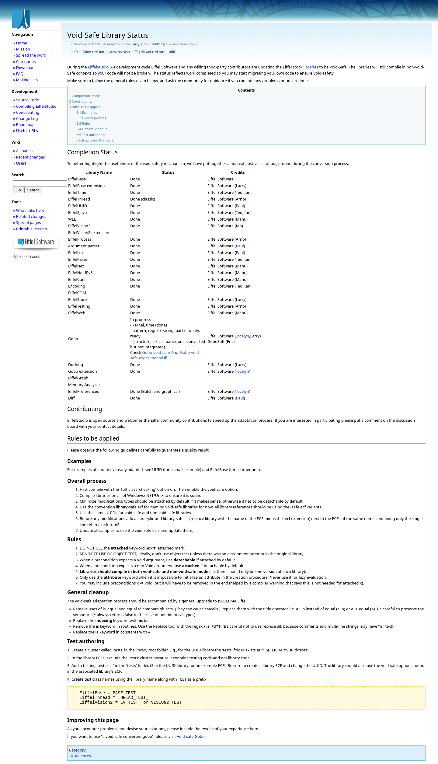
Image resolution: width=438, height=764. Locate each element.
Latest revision (119, 52)
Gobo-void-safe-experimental (165, 355)
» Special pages (27, 222)
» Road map (24, 124)
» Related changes (29, 216)
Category (77, 750)
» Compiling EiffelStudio (35, 106)
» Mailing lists (25, 79)
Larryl (135, 44)
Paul (240, 205)
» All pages (23, 150)
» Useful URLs (25, 130)
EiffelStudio (98, 67)
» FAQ (18, 73)
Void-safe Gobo (190, 736)
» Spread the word (29, 55)
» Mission (21, 49)
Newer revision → (155, 52)
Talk (145, 44)
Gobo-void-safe (156, 352)
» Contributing (26, 112)
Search (18, 174)
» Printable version (30, 229)
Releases (83, 756)
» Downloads (24, 67)
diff (74, 52)
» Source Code (26, 100)
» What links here (28, 210)
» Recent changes (29, 157)
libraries (310, 67)
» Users (19, 163)
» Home (20, 43)
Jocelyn (242, 336)
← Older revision (91, 52)
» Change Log (25, 118)
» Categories (24, 61)
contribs (157, 44)
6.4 (112, 67)
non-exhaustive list (248, 163)
